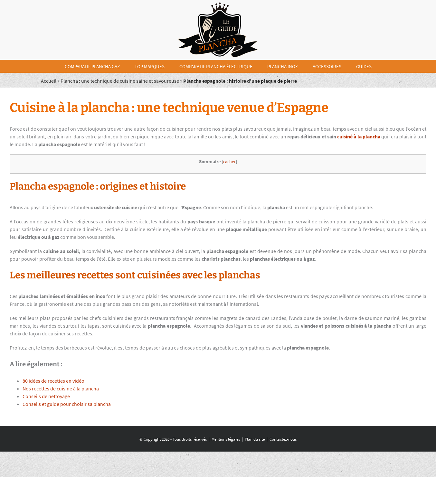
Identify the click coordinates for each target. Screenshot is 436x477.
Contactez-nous (283, 439)
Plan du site (255, 439)
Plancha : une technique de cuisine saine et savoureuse (120, 81)
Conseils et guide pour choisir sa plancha (67, 404)
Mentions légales (226, 439)
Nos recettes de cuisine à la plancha (61, 388)
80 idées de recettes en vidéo (53, 381)
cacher (229, 161)
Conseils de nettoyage (46, 396)
